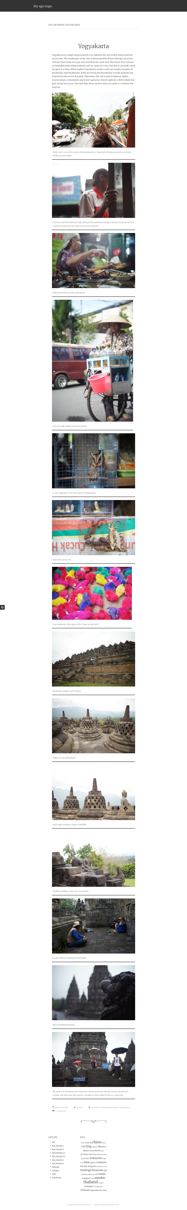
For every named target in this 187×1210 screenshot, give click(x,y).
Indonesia (105, 1107)
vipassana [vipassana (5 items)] (94, 1190)
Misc (54, 1174)
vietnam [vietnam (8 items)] (85, 1190)
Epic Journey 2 (58, 1149)
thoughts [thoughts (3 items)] (101, 1183)
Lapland (55, 1170)
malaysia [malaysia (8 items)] (101, 1162)
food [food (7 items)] (97, 1150)
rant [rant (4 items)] (96, 1174)
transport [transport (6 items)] (89, 1186)
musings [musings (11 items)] (85, 1170)
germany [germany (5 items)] (85, 1154)
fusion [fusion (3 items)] (102, 1151)
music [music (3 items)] (105, 1166)
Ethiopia (55, 1167)
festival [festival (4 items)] (92, 1151)
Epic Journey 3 (58, 1160)
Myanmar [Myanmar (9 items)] (98, 1170)
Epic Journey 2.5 (58, 1156)
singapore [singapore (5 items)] (86, 1178)
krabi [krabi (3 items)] (82, 1162)
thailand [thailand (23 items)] (90, 1182)
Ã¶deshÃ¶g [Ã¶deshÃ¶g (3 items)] (102, 1190)
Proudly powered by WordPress (79, 1205)
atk (53, 1142)
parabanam (114, 1107)
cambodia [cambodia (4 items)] (88, 1143)
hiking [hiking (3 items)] (99, 1154)
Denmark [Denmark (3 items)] (95, 1147)
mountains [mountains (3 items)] (99, 1166)
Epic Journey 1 (58, 1146)
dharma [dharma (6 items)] (102, 1146)
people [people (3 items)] (89, 1174)
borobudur (96, 1107)
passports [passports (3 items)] (84, 1174)
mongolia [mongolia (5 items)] (92, 1166)
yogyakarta (125, 1107)
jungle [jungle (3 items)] (104, 1158)
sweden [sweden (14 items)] (99, 1178)
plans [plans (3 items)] (92, 1174)
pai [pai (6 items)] (105, 1170)
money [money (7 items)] (83, 1166)
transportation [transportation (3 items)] (98, 1186)
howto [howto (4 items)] (86, 1158)
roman (79, 1107)
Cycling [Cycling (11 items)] (86, 1146)
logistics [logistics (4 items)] (93, 1163)
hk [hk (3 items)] (102, 1154)
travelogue (56, 1177)
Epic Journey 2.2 (58, 1153)
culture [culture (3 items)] (104, 1143)
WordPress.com (113, 1205)
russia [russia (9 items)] (102, 1173)
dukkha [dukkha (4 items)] (86, 1151)
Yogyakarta (93, 46)
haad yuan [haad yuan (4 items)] (93, 1154)
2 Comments (60, 1111)
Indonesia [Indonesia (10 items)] (96, 1158)
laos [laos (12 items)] (86, 1162)
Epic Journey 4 (58, 1163)
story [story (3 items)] (92, 1178)
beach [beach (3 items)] (82, 1143)
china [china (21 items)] (96, 1142)
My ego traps (42, 6)
